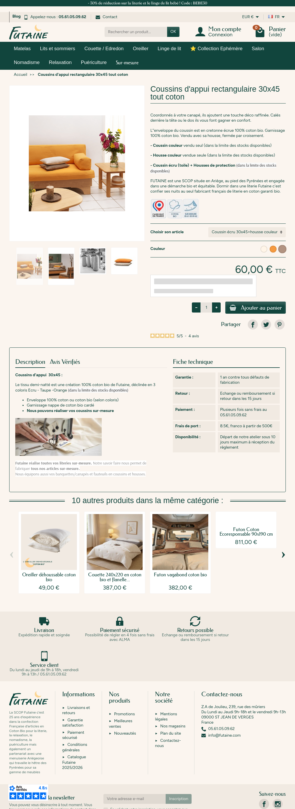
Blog (16, 16)
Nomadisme (27, 62)
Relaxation (60, 62)
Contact (106, 16)
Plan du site (170, 699)
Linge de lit (169, 48)
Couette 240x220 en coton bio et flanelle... (114, 577)
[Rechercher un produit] (136, 32)
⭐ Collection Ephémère (216, 48)
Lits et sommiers (57, 48)
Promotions (124, 680)
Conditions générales (74, 713)
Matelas (22, 48)
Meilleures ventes (120, 690)
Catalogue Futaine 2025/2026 (74, 728)
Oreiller (140, 48)
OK (173, 31)
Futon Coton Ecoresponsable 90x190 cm (246, 532)
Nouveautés (125, 699)
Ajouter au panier (253, 308)
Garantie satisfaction (72, 689)
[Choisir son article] (247, 232)
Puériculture (94, 62)
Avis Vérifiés (65, 362)
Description (30, 362)
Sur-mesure (127, 62)
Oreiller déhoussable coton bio (49, 577)
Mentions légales (166, 683)
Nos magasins (172, 692)
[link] (253, 325)
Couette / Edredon (104, 48)
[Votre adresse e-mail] (134, 765)
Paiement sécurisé (73, 701)
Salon (258, 48)
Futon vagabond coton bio (180, 575)
